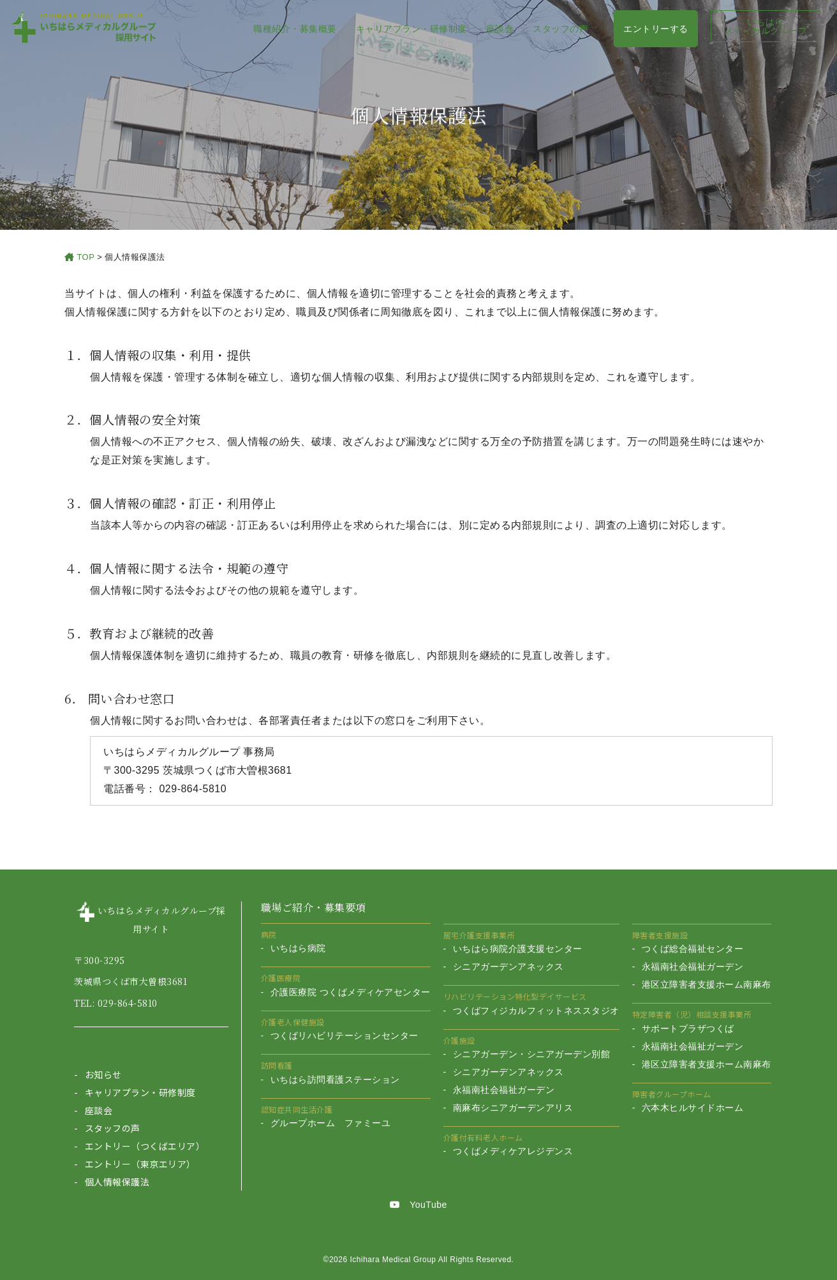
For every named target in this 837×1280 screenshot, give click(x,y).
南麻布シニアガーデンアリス (513, 1108)
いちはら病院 (298, 948)
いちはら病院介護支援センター (517, 949)
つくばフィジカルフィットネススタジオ (536, 1010)
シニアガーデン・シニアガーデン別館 (532, 1054)
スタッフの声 (560, 29)
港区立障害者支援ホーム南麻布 (706, 984)
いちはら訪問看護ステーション (335, 1079)
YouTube (418, 1205)
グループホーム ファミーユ (330, 1123)
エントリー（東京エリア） (140, 1163)
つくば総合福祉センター (693, 949)
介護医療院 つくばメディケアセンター (350, 992)
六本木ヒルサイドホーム (693, 1108)
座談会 (500, 29)
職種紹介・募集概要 (295, 29)
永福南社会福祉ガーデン (504, 1090)
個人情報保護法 (117, 1181)
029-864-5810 (128, 1003)
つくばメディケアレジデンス (513, 1151)
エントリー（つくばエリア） (145, 1146)
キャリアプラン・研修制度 (411, 29)
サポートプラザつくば (688, 1028)
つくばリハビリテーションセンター (344, 1035)
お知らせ (103, 1074)
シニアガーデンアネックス (508, 966)
